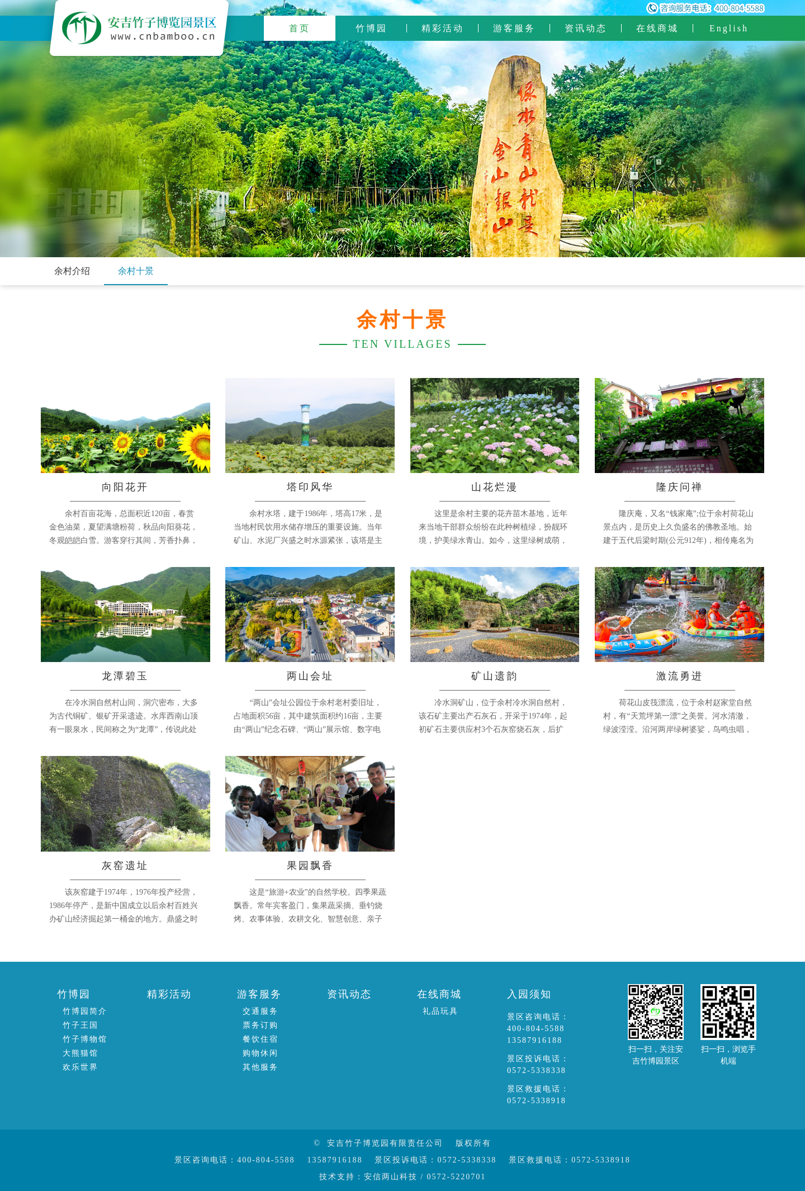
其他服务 (260, 1067)
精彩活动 (443, 28)
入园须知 (529, 994)
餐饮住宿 (260, 1039)
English (729, 28)
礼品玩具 (440, 1011)
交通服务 (260, 1011)
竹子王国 (80, 1025)
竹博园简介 (85, 1011)
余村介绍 (72, 271)
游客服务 (514, 28)
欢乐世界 (80, 1067)
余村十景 (136, 271)
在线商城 (657, 28)
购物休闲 (260, 1053)
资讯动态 (586, 28)
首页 (299, 28)
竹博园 (371, 28)
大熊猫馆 (80, 1053)
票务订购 (260, 1025)
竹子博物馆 (85, 1039)
